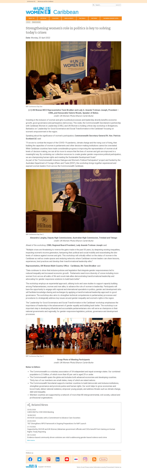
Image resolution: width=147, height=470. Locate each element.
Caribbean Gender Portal (111, 18)
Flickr (76, 459)
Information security (100, 467)
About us (31, 18)
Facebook (30, 459)
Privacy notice (89, 467)
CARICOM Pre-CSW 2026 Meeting (40, 412)
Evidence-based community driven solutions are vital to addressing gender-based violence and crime (67, 437)
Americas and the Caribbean (45, 1)
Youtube (66, 459)
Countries (55, 18)
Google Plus (48, 459)
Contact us (118, 467)
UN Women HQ (31, 1)
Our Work (43, 18)
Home (28, 22)
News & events (68, 18)
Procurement (110, 467)
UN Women (48, 467)
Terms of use (80, 467)
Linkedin (57, 459)
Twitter (39, 459)
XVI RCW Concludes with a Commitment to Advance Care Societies (53, 418)
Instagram (85, 459)
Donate (103, 459)
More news (30, 440)
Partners (94, 18)
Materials (82, 18)
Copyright (40, 467)
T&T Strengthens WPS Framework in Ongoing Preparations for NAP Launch (56, 423)
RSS (94, 459)
